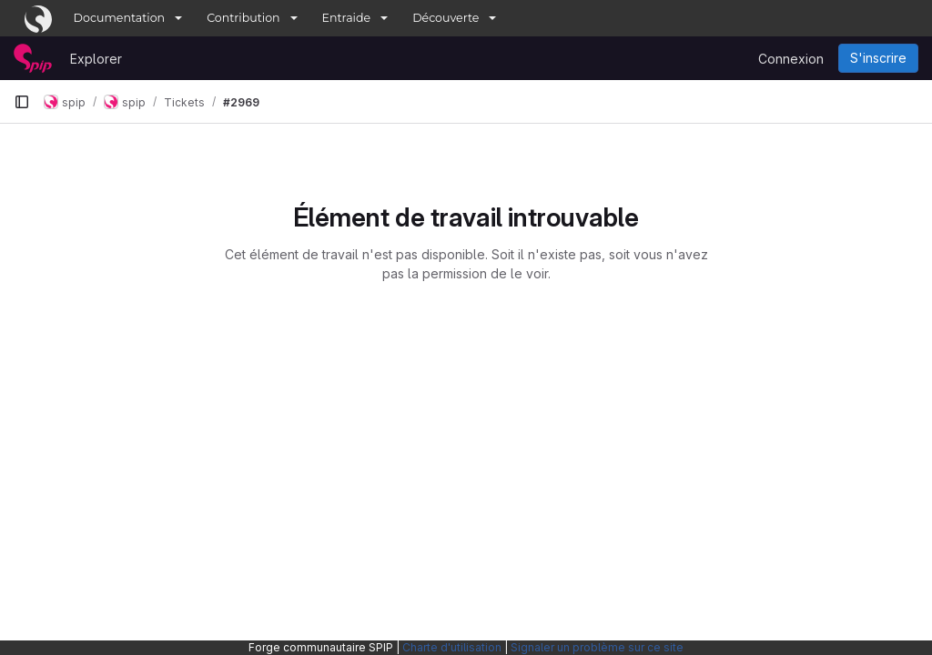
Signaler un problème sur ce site (597, 647)
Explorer (96, 58)
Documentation (120, 18)
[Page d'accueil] (33, 58)
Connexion (791, 58)
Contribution (243, 18)
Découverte (445, 18)
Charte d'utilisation (451, 647)
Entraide (346, 18)
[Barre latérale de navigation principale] (21, 101)
